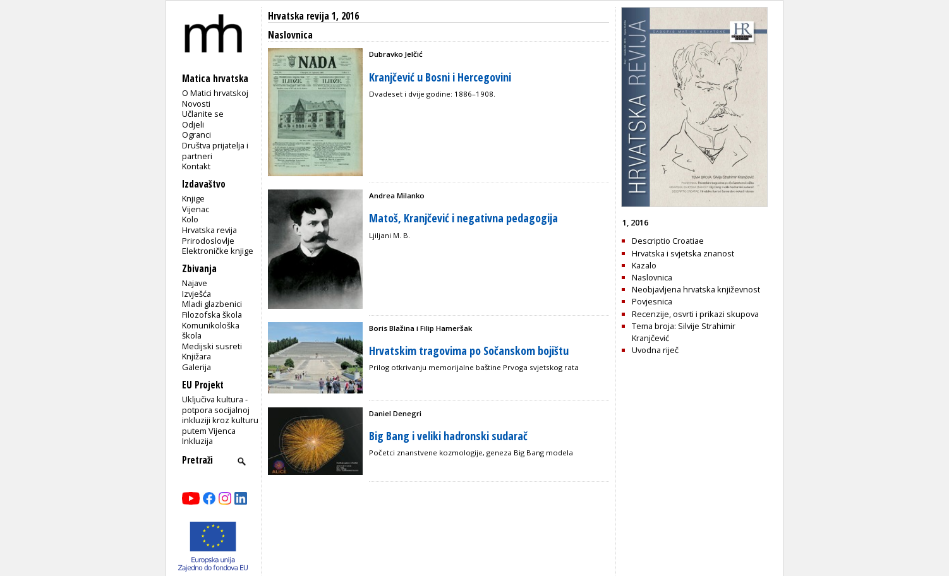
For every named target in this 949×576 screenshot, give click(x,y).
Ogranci (196, 134)
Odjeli (193, 124)
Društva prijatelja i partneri (215, 151)
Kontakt (196, 166)
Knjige (193, 198)
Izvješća (196, 293)
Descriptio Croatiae (668, 240)
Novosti (196, 103)
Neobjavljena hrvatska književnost (696, 289)
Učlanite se (203, 113)
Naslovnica (652, 277)
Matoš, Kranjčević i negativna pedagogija (463, 217)
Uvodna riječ (655, 350)
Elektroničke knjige (217, 250)
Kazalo (644, 265)
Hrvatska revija (209, 230)
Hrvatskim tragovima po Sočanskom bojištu (469, 350)
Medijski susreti (212, 346)
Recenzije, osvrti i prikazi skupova (695, 314)
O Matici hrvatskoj (215, 93)
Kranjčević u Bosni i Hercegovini (440, 77)
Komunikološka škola (210, 331)
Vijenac (195, 209)
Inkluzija (197, 441)
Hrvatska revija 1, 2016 (313, 16)
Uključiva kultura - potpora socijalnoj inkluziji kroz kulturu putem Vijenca (220, 414)
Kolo (190, 219)
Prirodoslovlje (208, 240)
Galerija (196, 367)
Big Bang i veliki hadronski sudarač (448, 435)
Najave (194, 283)
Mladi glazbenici (212, 303)
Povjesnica (652, 301)
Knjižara (196, 356)
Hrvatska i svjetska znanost (683, 253)
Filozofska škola (212, 314)
